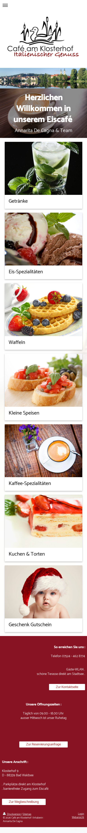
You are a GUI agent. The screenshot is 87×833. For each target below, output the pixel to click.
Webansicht (78, 817)
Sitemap (27, 814)
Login (81, 814)
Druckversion (12, 814)
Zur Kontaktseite (67, 687)
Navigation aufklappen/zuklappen (43, 5)
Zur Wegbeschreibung (24, 802)
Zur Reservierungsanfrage (43, 744)
